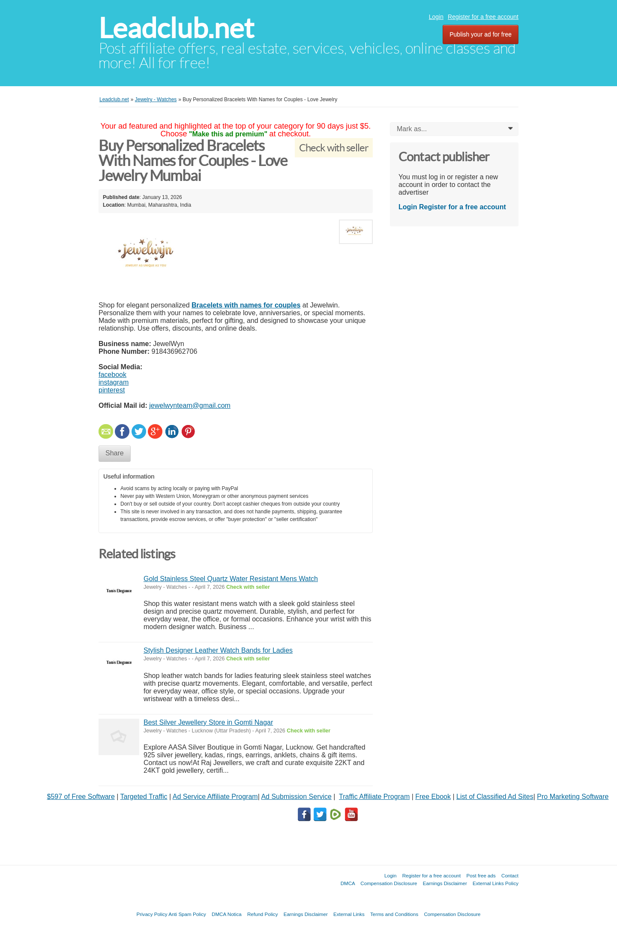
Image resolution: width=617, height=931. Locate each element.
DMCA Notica (227, 914)
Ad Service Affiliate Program (215, 796)
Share (114, 453)
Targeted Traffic (144, 796)
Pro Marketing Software (572, 796)
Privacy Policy (151, 914)
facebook (112, 374)
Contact (509, 875)
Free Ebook (433, 796)
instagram (114, 382)
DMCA (348, 883)
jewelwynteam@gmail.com (190, 405)
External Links (349, 914)
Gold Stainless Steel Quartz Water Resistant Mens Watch (231, 578)
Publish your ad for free (480, 34)
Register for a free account (483, 16)
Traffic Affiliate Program (374, 796)
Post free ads (480, 875)
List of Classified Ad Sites (494, 796)
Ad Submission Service (296, 796)
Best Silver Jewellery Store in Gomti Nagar (208, 722)
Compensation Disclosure (388, 883)
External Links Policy (495, 883)
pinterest (112, 390)
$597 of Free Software (81, 796)
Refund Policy (262, 914)
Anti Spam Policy (187, 914)
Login (436, 16)
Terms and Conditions (394, 914)
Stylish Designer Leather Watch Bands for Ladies (218, 650)
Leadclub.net (176, 28)
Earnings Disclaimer (445, 883)
